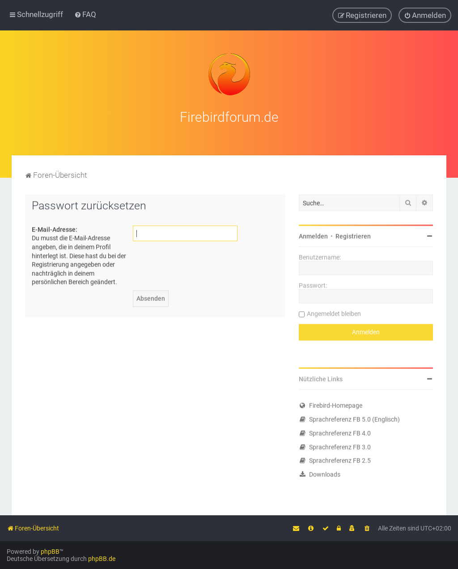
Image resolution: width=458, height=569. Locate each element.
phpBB (50, 551)
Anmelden (313, 235)
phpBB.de (101, 558)
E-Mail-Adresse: (54, 228)
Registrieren (353, 235)
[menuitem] (85, 14)
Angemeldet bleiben (334, 312)
